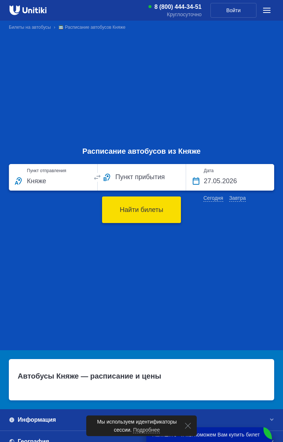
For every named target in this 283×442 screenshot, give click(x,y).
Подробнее (146, 430)
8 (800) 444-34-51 (178, 7)
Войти (233, 10)
